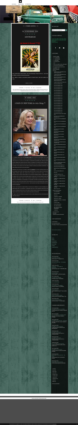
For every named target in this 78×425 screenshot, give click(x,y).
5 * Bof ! (54, 66)
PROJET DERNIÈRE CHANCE (57, 317)
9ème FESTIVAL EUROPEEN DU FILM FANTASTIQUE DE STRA (59, 86)
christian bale (33, 91)
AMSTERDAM (30, 38)
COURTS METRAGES (56, 74)
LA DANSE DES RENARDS (57, 299)
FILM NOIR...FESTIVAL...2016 (59, 191)
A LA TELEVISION (57, 210)
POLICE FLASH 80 (55, 312)
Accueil (14, 6)
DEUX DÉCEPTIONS (56, 304)
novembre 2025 (55, 401)
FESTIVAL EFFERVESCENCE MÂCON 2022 (59, 176)
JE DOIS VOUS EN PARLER (57, 209)
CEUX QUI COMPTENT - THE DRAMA (59, 284)
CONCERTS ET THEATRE (58, 215)
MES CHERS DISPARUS (58, 225)
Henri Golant (54, 266)
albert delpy (42, 207)
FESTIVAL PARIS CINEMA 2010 (59, 187)
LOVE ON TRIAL (55, 295)
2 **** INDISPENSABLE (57, 61)
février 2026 (54, 396)
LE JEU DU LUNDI (57, 222)
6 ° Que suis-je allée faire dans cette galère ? (59, 68)
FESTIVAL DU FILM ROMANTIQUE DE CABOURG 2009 (60, 156)
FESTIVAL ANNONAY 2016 (58, 107)
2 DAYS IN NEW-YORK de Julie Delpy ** (30, 106)
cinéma (29, 91)
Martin (53, 331)
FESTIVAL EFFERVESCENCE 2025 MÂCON (60, 170)
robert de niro (41, 93)
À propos (28, 6)
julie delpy (33, 207)
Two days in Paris (28, 162)
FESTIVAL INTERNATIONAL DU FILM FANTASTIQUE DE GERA (59, 179)
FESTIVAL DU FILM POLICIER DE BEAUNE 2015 (59, 144)
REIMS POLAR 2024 (57, 207)
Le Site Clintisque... (55, 242)
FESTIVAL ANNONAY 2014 (58, 104)
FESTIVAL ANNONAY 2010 (58, 96)
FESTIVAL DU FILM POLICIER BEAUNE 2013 (59, 133)
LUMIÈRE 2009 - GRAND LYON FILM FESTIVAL (59, 199)
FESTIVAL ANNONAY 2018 (58, 111)
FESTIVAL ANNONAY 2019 (58, 113)
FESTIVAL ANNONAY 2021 (58, 116)
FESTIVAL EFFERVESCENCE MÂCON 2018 (59, 173)
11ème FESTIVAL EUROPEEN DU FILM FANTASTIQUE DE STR (60, 80)
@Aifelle (53, 379)
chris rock (42, 92)
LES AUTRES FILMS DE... (58, 224)
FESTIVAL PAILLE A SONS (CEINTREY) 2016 (58, 185)
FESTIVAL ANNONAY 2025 (58, 122)
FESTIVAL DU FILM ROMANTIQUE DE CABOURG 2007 (60, 153)
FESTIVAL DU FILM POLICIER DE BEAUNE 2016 (59, 147)
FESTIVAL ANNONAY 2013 (58, 102)
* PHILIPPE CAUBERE (57, 58)
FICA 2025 (55, 189)
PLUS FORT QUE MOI (56, 279)
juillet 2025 (54, 407)
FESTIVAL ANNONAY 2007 (58, 91)
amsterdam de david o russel (21, 91)
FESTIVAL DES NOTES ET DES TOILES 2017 (59, 125)
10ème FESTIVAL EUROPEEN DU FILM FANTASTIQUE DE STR (60, 78)
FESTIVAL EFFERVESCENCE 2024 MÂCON (60, 167)
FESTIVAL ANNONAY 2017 (58, 109)
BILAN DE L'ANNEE (57, 212)
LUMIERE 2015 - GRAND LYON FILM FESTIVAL (59, 193)
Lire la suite (29, 85)
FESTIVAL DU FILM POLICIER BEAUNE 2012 (59, 130)
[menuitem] (14, 6)
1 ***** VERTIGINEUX (26, 89)
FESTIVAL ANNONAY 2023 (58, 118)
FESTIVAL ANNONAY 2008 (58, 93)
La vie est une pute (56, 232)
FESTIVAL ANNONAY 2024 (58, 120)
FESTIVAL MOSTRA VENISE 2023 (60, 182)
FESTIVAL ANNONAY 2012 (58, 100)
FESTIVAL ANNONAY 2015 (58, 105)
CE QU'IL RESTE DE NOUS (57, 322)
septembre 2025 (55, 404)
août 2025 (54, 405)
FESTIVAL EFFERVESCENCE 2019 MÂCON (60, 164)
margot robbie (39, 91)
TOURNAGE (56, 230)
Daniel (53, 344)
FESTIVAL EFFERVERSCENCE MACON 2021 (59, 159)
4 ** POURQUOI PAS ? (57, 64)
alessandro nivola (21, 92)
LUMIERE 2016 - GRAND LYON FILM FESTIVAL (59, 196)
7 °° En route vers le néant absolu (59, 70)
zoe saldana (35, 93)
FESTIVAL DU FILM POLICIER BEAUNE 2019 (59, 139)
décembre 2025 (55, 399)
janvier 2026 (54, 398)
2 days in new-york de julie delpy (24, 207)
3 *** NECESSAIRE (56, 63)
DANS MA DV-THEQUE (58, 217)
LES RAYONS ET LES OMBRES (57, 307)
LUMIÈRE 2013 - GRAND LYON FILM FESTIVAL (59, 202)
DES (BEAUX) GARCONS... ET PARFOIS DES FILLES (59, 220)
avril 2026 (54, 393)
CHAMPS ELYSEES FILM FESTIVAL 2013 (60, 89)
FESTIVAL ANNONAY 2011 (58, 98)
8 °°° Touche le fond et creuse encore (59, 71)
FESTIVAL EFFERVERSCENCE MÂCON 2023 (59, 162)
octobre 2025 (54, 402)
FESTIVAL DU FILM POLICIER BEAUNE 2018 (59, 136)
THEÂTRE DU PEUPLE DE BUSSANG (59, 235)
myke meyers (30, 93)
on (14, 199)
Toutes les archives (56, 409)
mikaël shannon (24, 93)
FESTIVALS (55, 75)
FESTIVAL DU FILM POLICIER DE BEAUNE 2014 (59, 142)
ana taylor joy (36, 92)
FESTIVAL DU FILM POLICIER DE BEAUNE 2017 (59, 150)
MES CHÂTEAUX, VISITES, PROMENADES (58, 228)
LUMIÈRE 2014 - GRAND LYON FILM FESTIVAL (59, 205)
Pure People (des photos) (56, 244)
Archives (21, 6)
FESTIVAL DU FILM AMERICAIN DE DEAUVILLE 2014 (60, 127)
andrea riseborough (29, 92)
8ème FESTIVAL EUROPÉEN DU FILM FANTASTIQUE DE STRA (59, 83)
